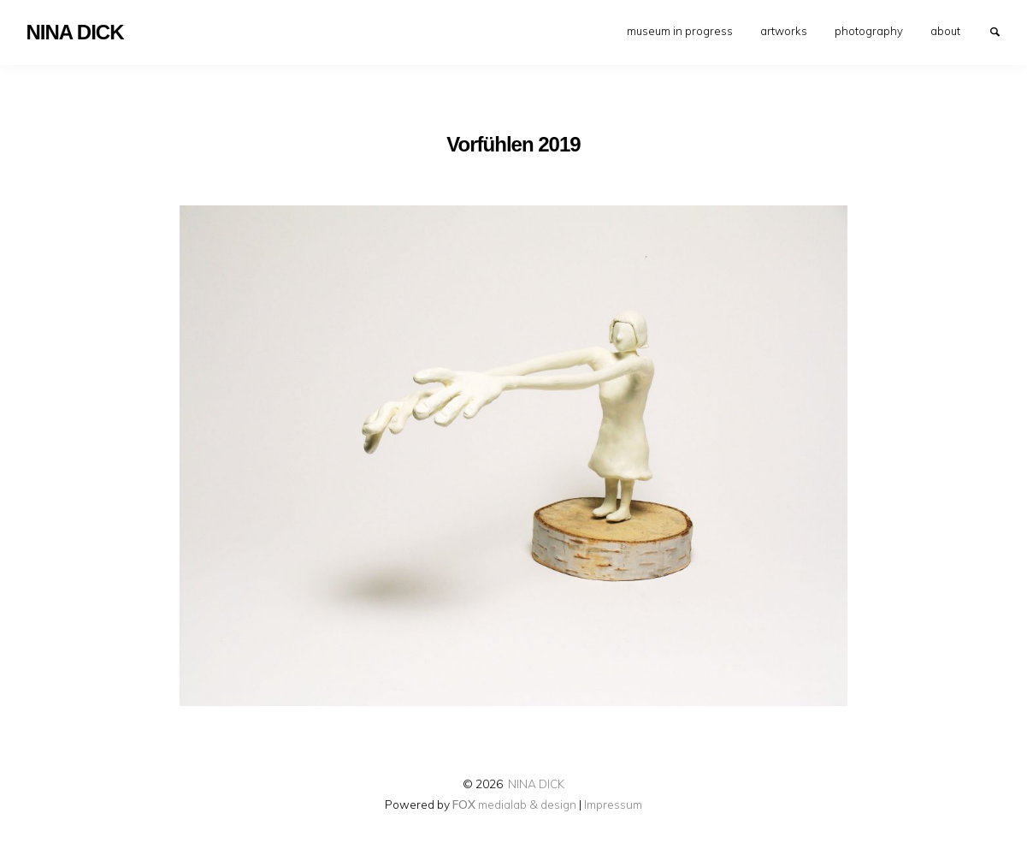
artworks (783, 31)
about (945, 31)
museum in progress (680, 31)
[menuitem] (680, 31)
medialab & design (514, 804)
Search (1004, 31)
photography (869, 31)
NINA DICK (536, 783)
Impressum (613, 804)
